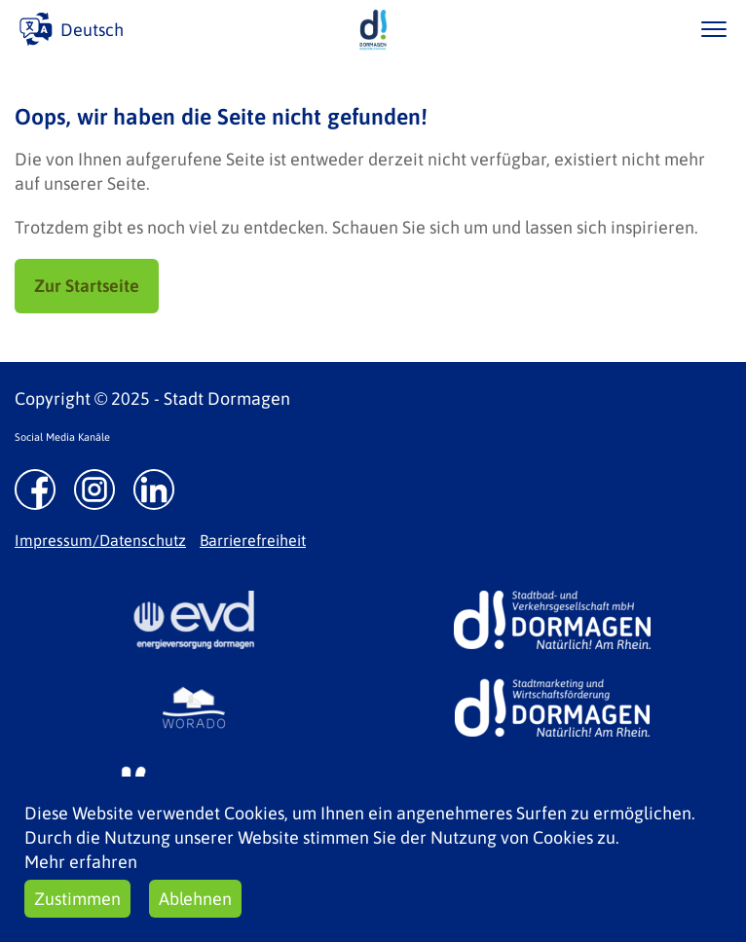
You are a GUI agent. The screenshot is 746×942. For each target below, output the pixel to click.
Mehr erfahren (80, 861)
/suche (657, 28)
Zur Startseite (86, 285)
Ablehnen (195, 898)
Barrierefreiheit (253, 540)
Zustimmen (77, 898)
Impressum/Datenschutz (100, 540)
